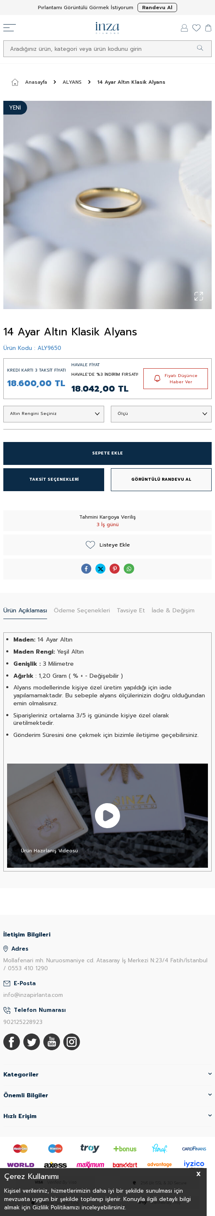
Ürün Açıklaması (25, 610)
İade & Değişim (173, 610)
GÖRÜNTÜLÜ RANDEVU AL (161, 479)
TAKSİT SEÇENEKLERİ (54, 479)
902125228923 (22, 1022)
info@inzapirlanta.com (33, 995)
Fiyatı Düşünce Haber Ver (176, 378)
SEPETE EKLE (107, 453)
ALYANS (72, 82)
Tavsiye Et (131, 610)
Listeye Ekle (107, 545)
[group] (107, 205)
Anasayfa (29, 82)
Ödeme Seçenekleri (82, 610)
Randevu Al (157, 7)
